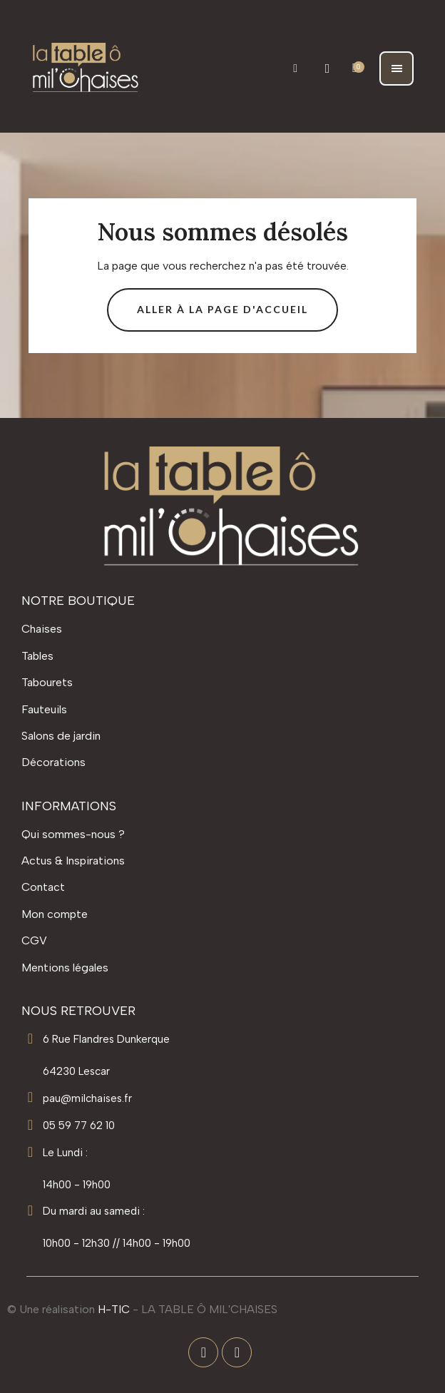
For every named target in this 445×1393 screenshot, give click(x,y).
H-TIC (114, 1309)
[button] (295, 69)
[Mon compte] (327, 68)
